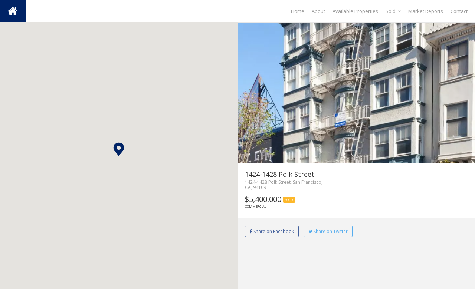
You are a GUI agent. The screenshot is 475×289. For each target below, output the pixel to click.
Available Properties (355, 11)
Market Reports (425, 11)
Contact (459, 11)
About (318, 11)
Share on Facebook (272, 231)
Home (297, 11)
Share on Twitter (328, 231)
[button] (118, 149)
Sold (393, 11)
